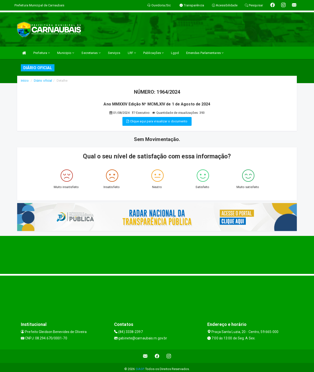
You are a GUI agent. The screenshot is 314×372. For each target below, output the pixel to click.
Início (25, 80)
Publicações (153, 53)
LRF (132, 53)
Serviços (114, 53)
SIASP (140, 369)
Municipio (65, 53)
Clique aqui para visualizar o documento (156, 121)
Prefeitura (41, 53)
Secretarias (90, 53)
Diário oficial (43, 80)
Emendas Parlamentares (204, 53)
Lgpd (175, 53)
